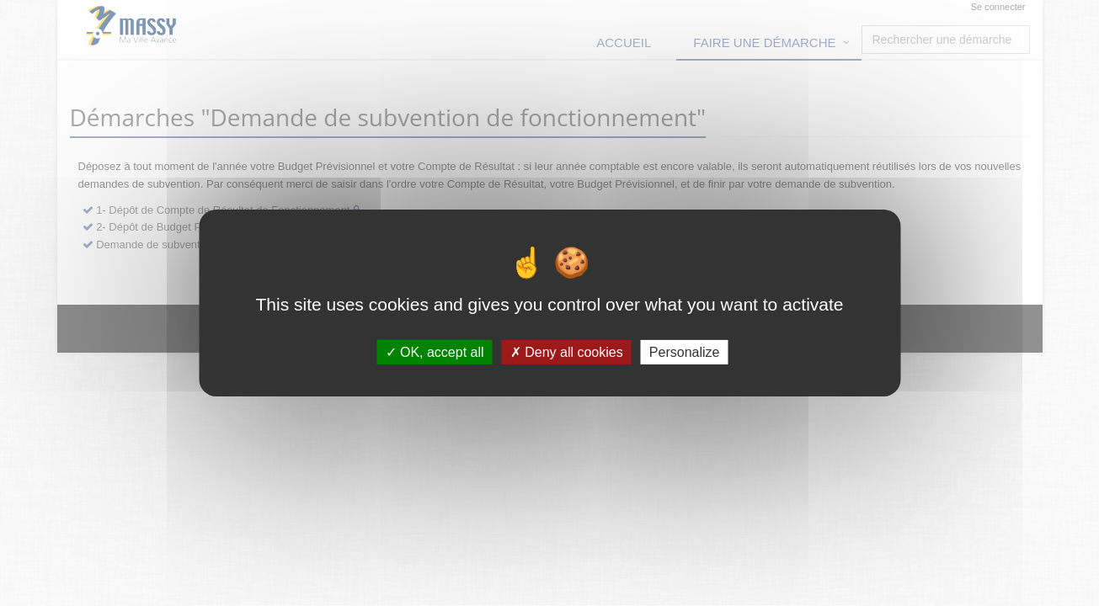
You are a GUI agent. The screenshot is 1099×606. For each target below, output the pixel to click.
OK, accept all (435, 352)
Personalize (684, 352)
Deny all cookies (566, 352)
